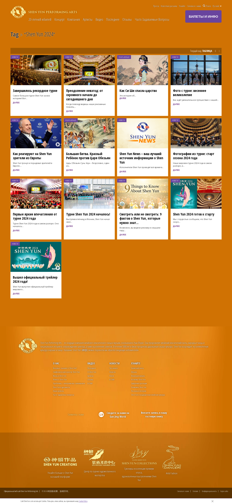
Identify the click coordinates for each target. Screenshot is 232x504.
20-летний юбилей (40, 19)
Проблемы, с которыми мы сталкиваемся (69, 383)
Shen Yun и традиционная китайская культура (148, 394)
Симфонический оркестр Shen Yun (66, 371)
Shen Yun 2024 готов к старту (193, 214)
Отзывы (127, 19)
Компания (73, 19)
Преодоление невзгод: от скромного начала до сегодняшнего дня (84, 94)
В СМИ (89, 383)
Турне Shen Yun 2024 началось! (88, 214)
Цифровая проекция (139, 383)
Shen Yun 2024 (39, 35)
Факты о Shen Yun (60, 379)
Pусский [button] (217, 6)
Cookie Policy (83, 501)
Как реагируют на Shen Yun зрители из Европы (32, 155)
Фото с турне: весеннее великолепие (189, 92)
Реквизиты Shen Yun (138, 387)
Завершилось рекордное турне (35, 90)
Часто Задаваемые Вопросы (152, 19)
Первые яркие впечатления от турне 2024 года (35, 216)
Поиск (207, 6)
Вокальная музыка (138, 375)
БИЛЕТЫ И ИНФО (203, 16)
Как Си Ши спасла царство (138, 90)
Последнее (112, 19)
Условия (195, 492)
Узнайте (182, 6)
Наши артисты (58, 390)
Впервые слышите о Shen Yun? (65, 368)
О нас (56, 363)
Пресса (156, 6)
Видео (99, 19)
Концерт (59, 19)
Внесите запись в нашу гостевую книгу (154, 414)
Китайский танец (137, 368)
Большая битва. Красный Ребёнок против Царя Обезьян (88, 155)
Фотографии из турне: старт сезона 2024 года (193, 155)
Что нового (113, 368)
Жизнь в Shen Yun (59, 375)
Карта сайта (224, 492)
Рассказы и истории (138, 390)
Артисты (87, 19)
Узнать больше (124, 57)
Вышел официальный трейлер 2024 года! (35, 279)
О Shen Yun (91, 371)
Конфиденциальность (209, 492)
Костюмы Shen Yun (138, 379)
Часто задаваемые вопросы (63, 394)
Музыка (134, 371)
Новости (15, 57)
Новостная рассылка (169, 6)
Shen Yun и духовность (61, 387)
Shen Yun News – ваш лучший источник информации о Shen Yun (141, 158)
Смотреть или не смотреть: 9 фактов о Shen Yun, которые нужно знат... (141, 218)
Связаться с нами (194, 6)
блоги (111, 375)
